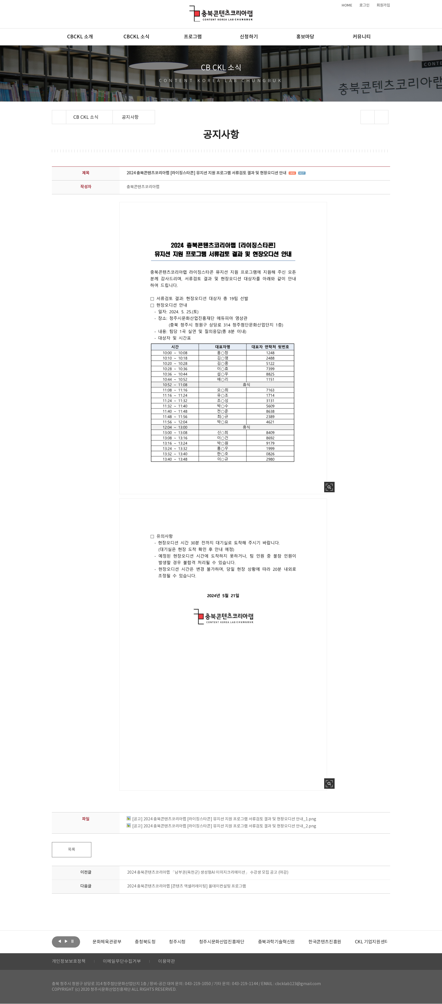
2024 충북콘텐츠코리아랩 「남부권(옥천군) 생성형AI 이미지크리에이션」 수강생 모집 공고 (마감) (207, 872)
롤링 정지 (72, 941)
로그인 (364, 5)
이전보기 (59, 941)
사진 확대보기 (329, 487)
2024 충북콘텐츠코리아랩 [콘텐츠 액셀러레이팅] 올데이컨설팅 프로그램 (186, 886)
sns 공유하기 (367, 117)
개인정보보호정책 (69, 961)
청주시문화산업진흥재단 (221, 941)
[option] (107, 942)
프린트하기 (381, 117)
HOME (347, 5)
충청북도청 (145, 941)
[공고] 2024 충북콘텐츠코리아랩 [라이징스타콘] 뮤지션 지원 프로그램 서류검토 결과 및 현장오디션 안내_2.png (221, 826)
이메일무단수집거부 (122, 961)
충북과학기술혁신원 (276, 941)
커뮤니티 (362, 37)
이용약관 (166, 961)
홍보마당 (305, 37)
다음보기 (66, 941)
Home (53, 113)
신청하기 (249, 37)
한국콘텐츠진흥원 (324, 941)
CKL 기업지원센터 (371, 941)
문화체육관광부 (106, 941)
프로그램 (193, 37)
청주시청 (177, 941)
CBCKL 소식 (136, 37)
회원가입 (383, 5)
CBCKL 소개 (80, 37)
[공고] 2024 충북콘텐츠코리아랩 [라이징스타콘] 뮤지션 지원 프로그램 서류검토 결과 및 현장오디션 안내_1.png (221, 819)
